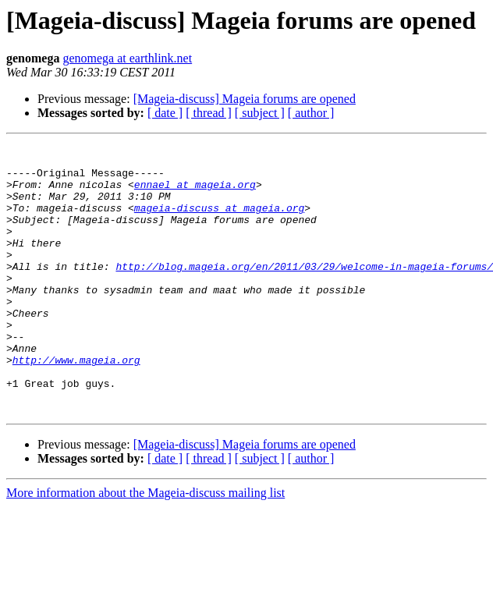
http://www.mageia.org (76, 404)
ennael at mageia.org (195, 193)
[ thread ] (209, 112)
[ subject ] (260, 112)
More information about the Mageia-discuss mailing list (145, 546)
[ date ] (165, 112)
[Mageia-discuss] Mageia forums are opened (244, 98)
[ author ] (311, 112)
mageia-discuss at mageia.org (219, 222)
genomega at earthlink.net (127, 58)
